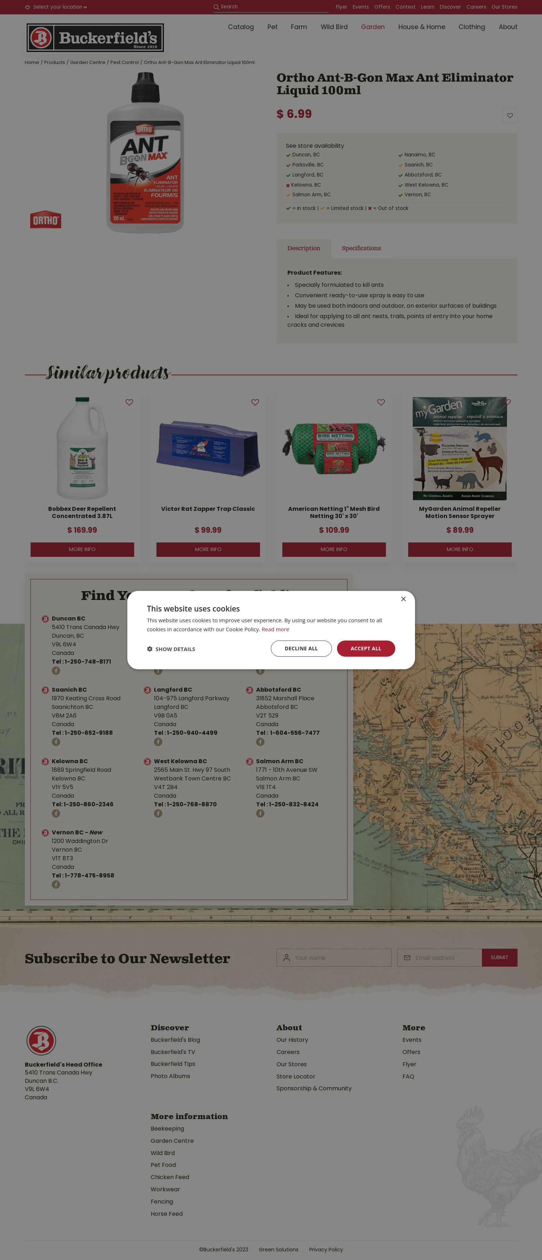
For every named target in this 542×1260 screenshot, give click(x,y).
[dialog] (271, 630)
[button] (171, 648)
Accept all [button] (366, 648)
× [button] (403, 599)
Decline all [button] (301, 648)
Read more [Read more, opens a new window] (276, 628)
